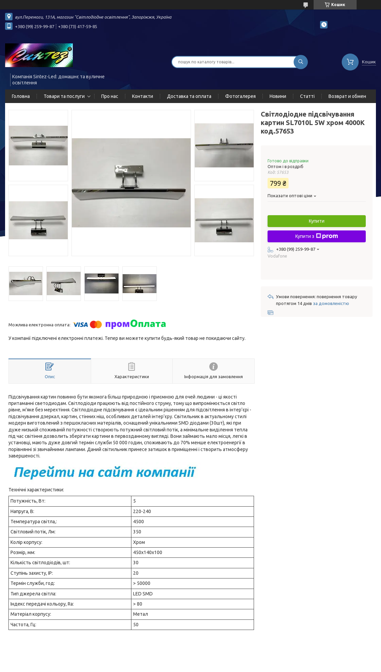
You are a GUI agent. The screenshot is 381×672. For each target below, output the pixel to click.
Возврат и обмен (347, 96)
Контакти (142, 96)
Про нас (109, 96)
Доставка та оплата (189, 96)
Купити (316, 221)
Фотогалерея (240, 96)
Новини (278, 96)
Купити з (316, 236)
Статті (307, 96)
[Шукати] (301, 62)
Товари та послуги (64, 96)
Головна (21, 96)
